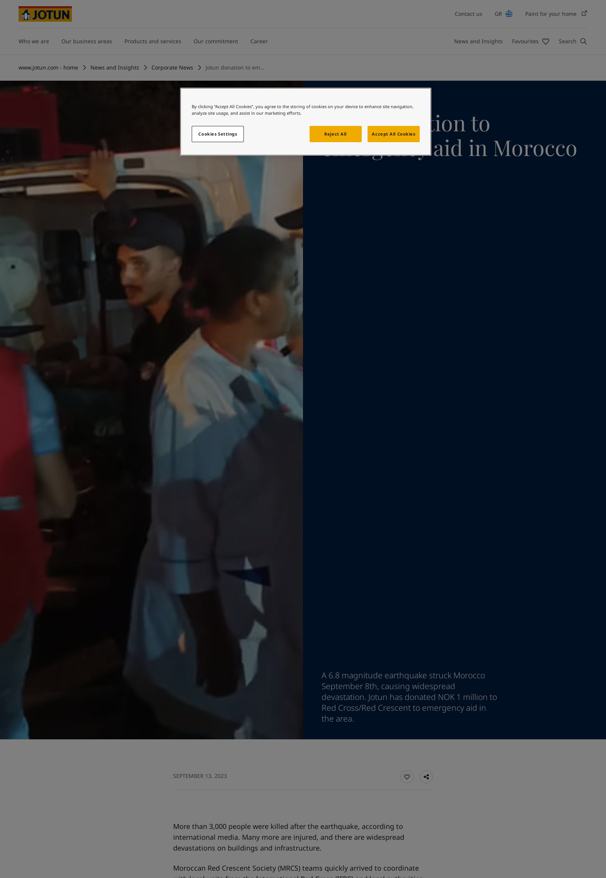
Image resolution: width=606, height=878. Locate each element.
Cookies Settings (217, 134)
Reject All (335, 134)
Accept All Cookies (393, 134)
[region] (305, 122)
